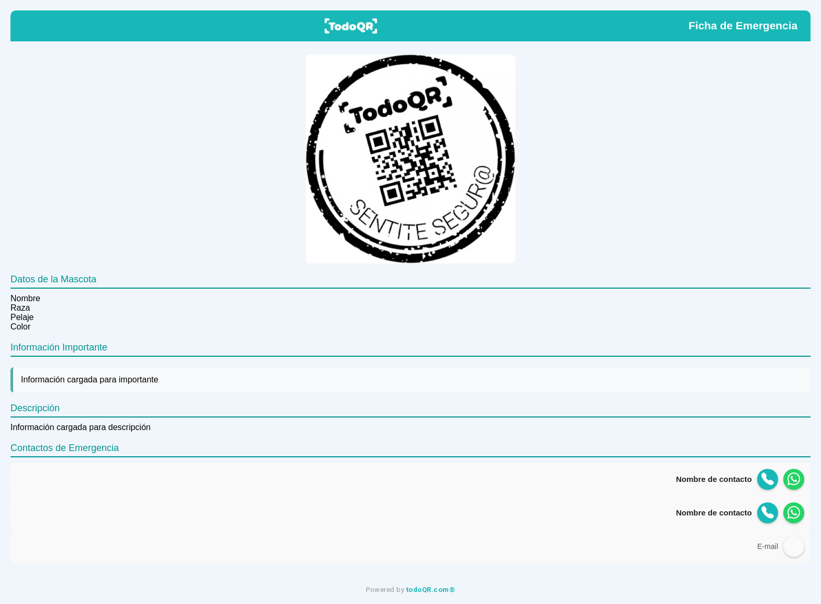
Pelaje (22, 317)
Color (20, 326)
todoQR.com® (431, 590)
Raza (20, 307)
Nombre (25, 298)
